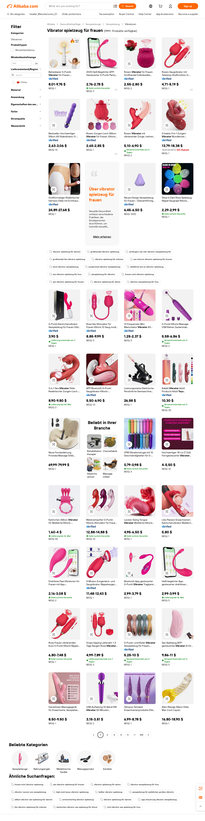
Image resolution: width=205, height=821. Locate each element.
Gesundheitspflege (70, 24)
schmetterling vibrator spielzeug (76, 799)
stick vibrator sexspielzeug (63, 266)
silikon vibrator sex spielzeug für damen (31, 799)
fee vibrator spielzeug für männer (29, 807)
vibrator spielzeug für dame (105, 282)
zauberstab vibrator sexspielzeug (102, 266)
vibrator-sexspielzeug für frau (143, 282)
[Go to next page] (148, 735)
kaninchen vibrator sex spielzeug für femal (75, 807)
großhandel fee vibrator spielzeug (67, 259)
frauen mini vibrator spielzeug (138, 274)
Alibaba (51, 24)
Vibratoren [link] (130, 24)
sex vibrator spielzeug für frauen (66, 282)
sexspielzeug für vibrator (101, 274)
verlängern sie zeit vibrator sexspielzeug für (148, 251)
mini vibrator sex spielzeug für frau (122, 807)
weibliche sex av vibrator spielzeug (145, 266)
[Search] (127, 6)
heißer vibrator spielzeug (108, 792)
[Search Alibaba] (80, 6)
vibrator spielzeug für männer (108, 259)
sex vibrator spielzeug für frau (65, 274)
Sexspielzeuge (93, 24)
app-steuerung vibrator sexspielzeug (157, 799)
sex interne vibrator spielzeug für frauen (151, 259)
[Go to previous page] (94, 735)
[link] (200, 788)
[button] (115, 6)
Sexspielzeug (113, 24)
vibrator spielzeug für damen (64, 251)
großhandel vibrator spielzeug (103, 251)
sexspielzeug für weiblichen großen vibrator (151, 792)
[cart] (161, 6)
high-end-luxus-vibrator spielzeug (70, 792)
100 (141, 735)
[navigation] (26, 380)
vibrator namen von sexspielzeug (28, 792)
